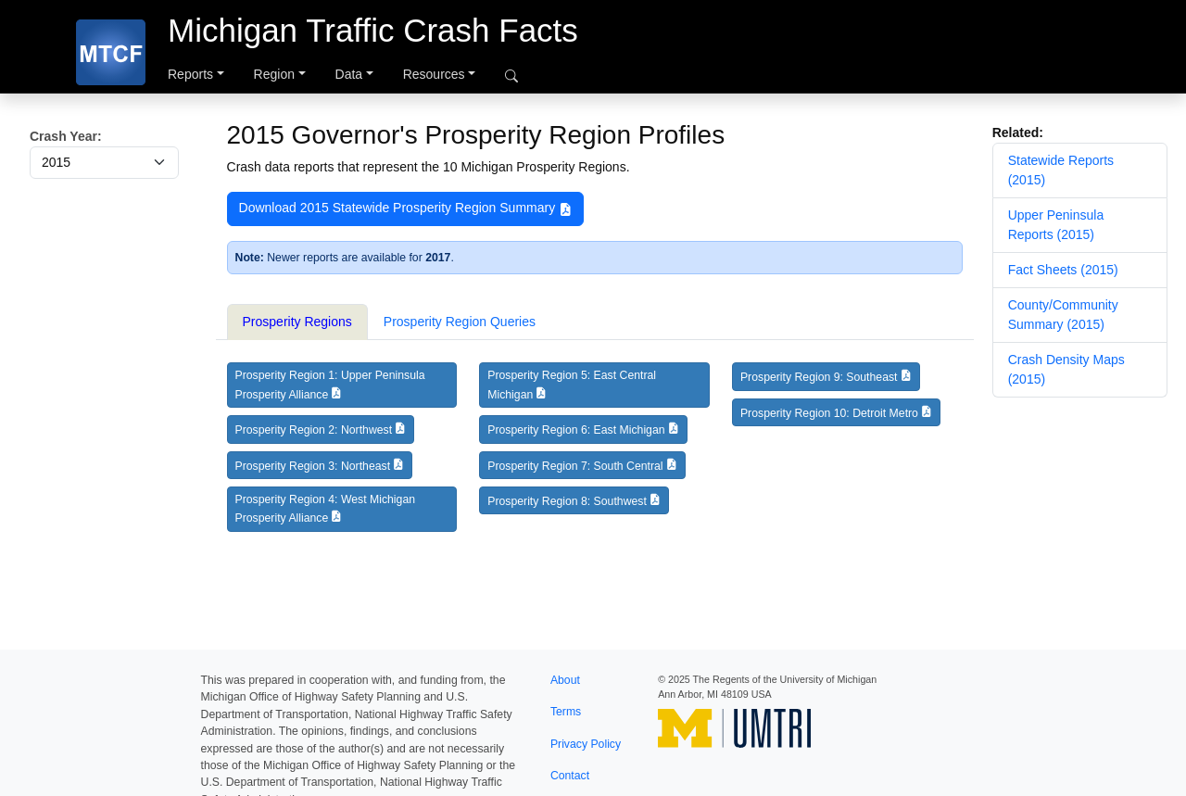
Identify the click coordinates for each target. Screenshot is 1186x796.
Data (349, 74)
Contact (569, 775)
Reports (190, 74)
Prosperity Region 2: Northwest (314, 429)
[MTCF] (110, 52)
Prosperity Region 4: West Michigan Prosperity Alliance (325, 508)
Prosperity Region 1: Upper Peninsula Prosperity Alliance (330, 384)
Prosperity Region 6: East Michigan (575, 429)
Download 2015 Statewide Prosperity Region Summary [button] (406, 208)
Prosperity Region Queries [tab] (460, 321)
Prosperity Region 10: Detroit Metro (829, 413)
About (565, 680)
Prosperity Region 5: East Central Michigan (571, 384)
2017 (437, 257)
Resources (434, 74)
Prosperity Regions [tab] (297, 321)
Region (274, 74)
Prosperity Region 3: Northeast (313, 466)
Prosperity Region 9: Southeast (819, 377)
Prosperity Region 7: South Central (574, 466)
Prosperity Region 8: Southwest (567, 501)
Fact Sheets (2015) (1063, 269)
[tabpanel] (595, 454)
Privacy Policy (585, 744)
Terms (565, 711)
